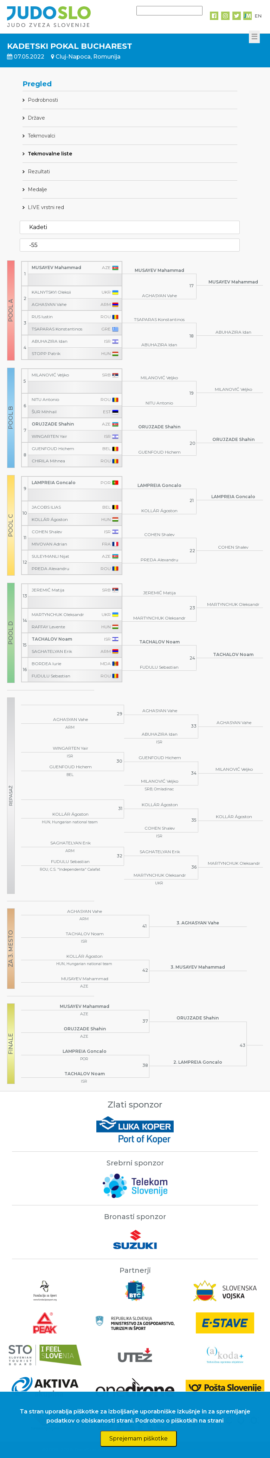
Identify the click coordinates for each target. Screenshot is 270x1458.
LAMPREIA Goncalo (54, 482)
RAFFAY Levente (48, 626)
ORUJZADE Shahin (53, 424)
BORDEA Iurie (46, 663)
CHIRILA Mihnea (48, 461)
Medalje (37, 189)
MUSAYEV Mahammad (56, 267)
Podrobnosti (43, 100)
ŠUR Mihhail (44, 411)
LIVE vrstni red (46, 207)
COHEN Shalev (47, 531)
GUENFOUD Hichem (53, 448)
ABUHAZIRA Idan (50, 341)
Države (36, 118)
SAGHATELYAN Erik (52, 651)
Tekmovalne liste (50, 154)
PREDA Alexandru (50, 568)
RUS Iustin (42, 316)
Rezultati (39, 171)
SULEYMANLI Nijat (50, 556)
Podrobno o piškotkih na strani (179, 1420)
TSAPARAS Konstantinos (57, 329)
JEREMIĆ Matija (48, 590)
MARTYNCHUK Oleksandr (58, 614)
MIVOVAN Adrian (49, 544)
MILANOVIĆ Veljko (50, 375)
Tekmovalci (41, 136)
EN (258, 16)
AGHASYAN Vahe (49, 304)
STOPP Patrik (46, 353)
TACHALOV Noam (52, 639)
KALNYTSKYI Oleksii (51, 292)
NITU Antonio (45, 399)
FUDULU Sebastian (51, 676)
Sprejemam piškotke (138, 1438)
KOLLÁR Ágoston (50, 519)
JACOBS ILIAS (46, 507)
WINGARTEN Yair (49, 436)
